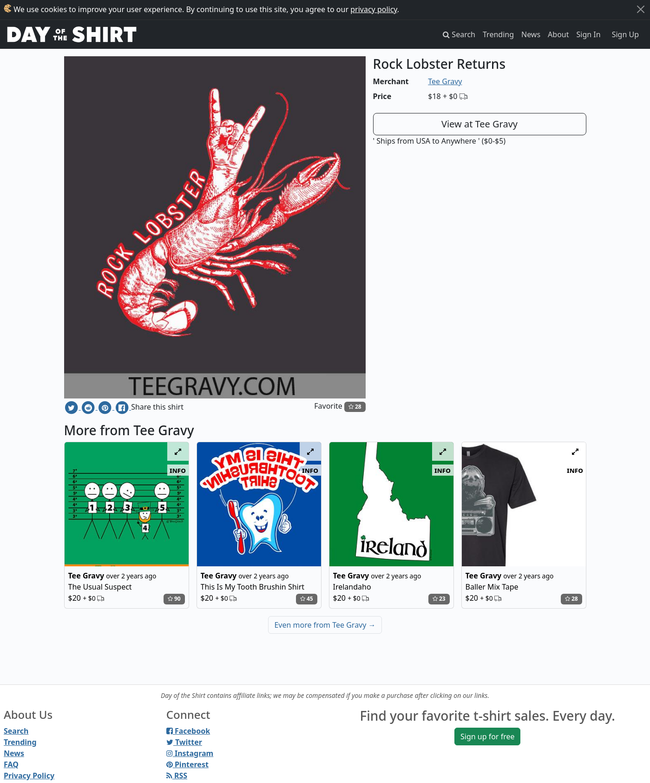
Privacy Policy (29, 775)
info (178, 470)
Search (16, 731)
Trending (498, 34)
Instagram (189, 753)
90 (174, 599)
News (530, 34)
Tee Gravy (445, 81)
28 (354, 407)
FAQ (11, 764)
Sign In (589, 34)
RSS (176, 775)
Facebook (188, 731)
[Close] (640, 9)
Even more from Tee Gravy (324, 625)
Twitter (184, 742)
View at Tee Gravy (479, 124)
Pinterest (187, 764)
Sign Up (625, 34)
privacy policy (373, 9)
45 (306, 599)
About (558, 34)
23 (439, 599)
